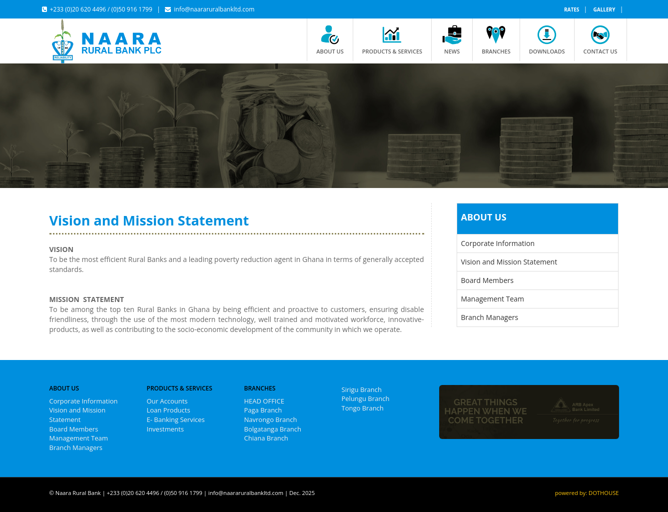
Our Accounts (167, 401)
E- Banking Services (176, 419)
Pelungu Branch (366, 398)
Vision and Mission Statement (509, 261)
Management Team (493, 299)
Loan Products (168, 410)
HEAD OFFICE (264, 401)
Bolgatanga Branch (272, 429)
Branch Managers (490, 317)
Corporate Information (498, 243)
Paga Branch (263, 410)
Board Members (487, 280)
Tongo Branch (363, 408)
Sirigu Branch (362, 389)
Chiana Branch (266, 438)
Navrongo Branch (270, 419)
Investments (165, 429)
